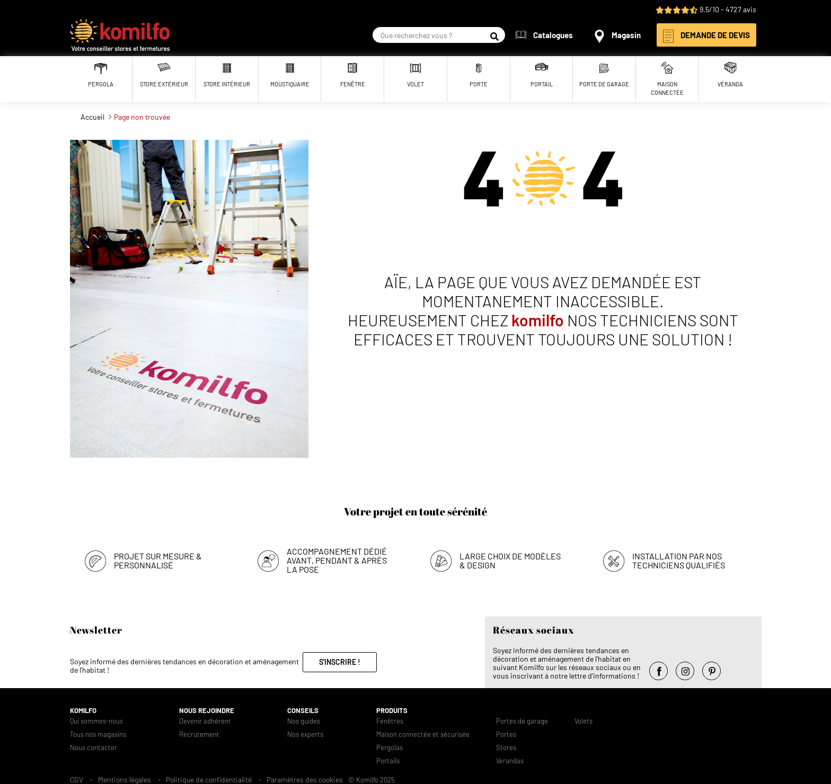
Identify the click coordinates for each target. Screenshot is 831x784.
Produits (392, 711)
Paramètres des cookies (305, 779)
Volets (583, 721)
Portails (388, 761)
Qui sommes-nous (96, 721)
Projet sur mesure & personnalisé (158, 560)
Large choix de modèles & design (510, 560)
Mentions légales (124, 779)
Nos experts (305, 734)
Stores (506, 748)
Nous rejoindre (206, 711)
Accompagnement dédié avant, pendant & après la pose (337, 560)
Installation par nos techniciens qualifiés (678, 560)
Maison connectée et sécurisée (423, 734)
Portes (506, 734)
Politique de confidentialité (209, 779)
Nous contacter (93, 748)
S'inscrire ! (339, 661)
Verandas (510, 761)
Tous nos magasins (98, 734)
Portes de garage (522, 721)
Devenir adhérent (205, 721)
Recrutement (199, 734)
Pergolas (389, 748)
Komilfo (83, 711)
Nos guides (303, 721)
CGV (76, 779)
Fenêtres (389, 721)
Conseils (303, 711)
